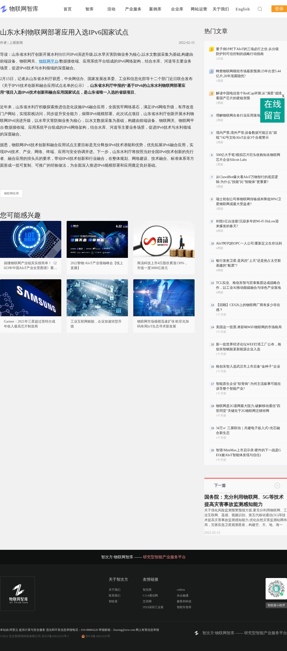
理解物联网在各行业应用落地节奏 (241, 115)
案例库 (155, 9)
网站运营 (199, 9)
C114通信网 (150, 595)
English (243, 9)
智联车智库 (184, 607)
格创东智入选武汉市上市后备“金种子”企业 (248, 366)
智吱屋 (113, 601)
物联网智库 (23, 9)
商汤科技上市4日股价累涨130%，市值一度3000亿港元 (162, 265)
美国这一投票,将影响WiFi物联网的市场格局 (249, 327)
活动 (111, 9)
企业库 (177, 9)
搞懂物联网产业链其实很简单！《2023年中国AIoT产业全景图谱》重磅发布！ (30, 266)
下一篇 (220, 485)
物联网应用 (11, 193)
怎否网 (147, 601)
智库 (89, 9)
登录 (279, 8)
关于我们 (221, 9)
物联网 (64, 54)
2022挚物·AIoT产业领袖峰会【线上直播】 (97, 265)
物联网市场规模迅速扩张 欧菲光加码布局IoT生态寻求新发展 (163, 324)
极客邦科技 (184, 601)
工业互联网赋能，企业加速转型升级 (96, 324)
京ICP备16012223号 (97, 636)
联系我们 (114, 595)
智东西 (147, 589)
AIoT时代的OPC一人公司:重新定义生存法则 (249, 243)
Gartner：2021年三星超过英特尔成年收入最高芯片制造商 (29, 324)
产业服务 (133, 9)
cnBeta (181, 589)
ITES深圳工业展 (153, 607)
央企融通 (182, 595)
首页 (67, 9)
